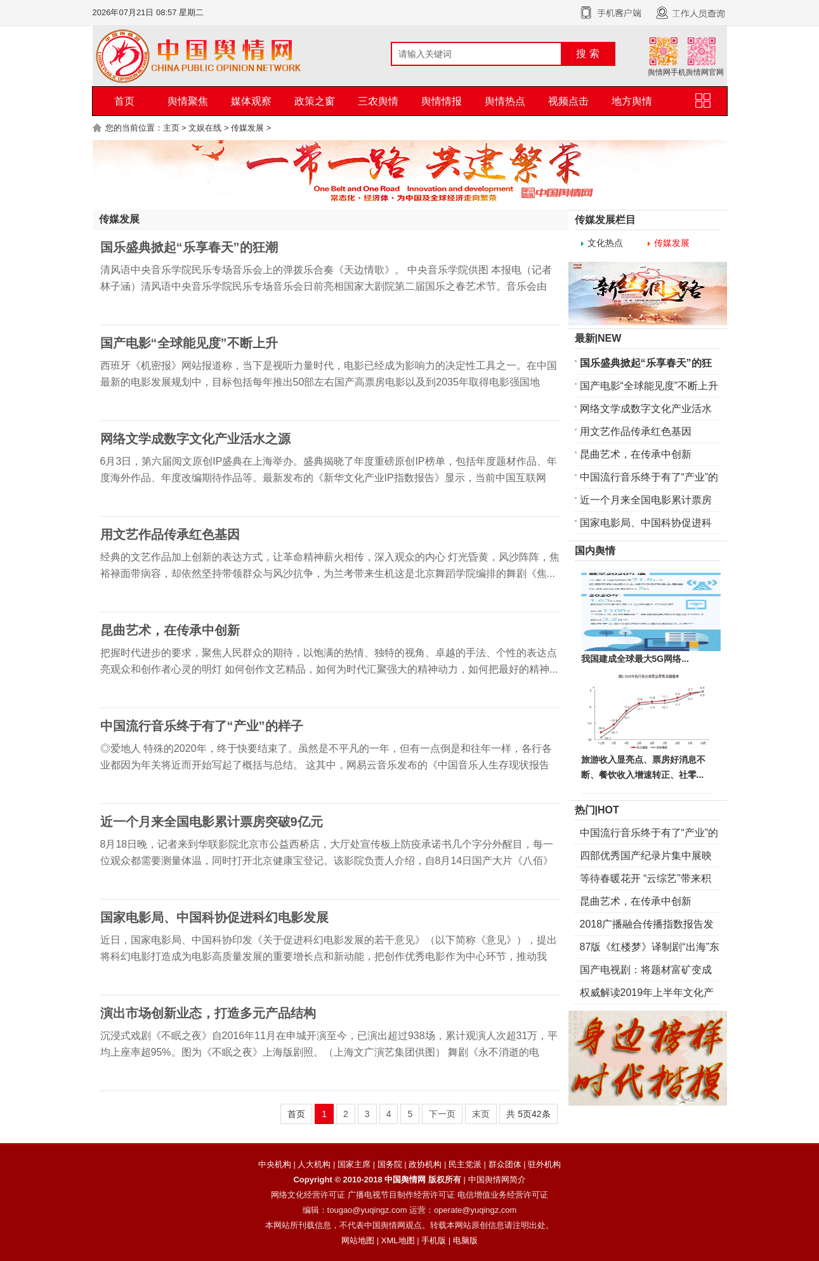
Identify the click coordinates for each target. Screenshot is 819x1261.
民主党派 (465, 1164)
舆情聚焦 (187, 101)
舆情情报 (441, 101)
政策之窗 (314, 101)
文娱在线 (204, 128)
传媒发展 (247, 128)
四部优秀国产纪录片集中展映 (646, 855)
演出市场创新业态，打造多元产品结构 (208, 1013)
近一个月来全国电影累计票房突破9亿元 (211, 822)
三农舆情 (378, 101)
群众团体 (504, 1164)
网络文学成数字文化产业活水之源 (195, 439)
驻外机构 (544, 1164)
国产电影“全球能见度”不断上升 (189, 343)
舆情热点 (505, 101)
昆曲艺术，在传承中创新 (170, 630)
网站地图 (357, 1240)
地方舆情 (632, 101)
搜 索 (587, 53)
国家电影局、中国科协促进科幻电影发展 (214, 917)
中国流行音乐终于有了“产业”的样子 (201, 726)
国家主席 (353, 1164)
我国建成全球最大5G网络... (635, 659)
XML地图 (398, 1240)
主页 (171, 128)
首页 (124, 101)
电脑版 (465, 1240)
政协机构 (425, 1164)
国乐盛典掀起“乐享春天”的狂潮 (189, 247)
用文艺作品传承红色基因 (170, 534)
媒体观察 (251, 101)
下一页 (442, 1114)
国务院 (389, 1164)
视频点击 (568, 101)
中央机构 (274, 1164)
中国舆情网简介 (497, 1179)
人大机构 (314, 1164)
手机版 (433, 1240)
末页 (481, 1114)
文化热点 (605, 243)
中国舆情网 (405, 1179)
